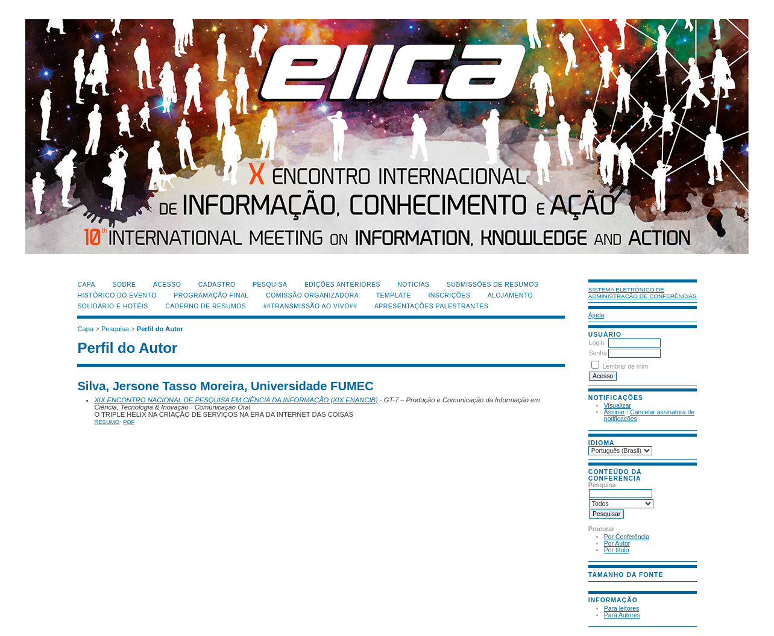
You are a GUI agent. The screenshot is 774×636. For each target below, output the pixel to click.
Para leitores (621, 608)
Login (596, 343)
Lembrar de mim (626, 366)
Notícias (413, 284)
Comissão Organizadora (312, 295)
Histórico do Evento (117, 295)
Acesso (167, 284)
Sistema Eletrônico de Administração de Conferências (642, 292)
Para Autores (622, 615)
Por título (616, 550)
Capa (86, 284)
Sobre (124, 284)
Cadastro (217, 284)
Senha (598, 353)
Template (393, 295)
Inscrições (449, 295)
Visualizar (617, 405)
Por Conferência (626, 537)
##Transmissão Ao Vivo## (310, 306)
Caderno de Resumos (205, 306)
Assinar (614, 412)
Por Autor (617, 543)
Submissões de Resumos (492, 284)
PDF (128, 422)
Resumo (106, 422)
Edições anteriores (342, 284)
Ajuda (596, 315)
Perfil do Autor (160, 328)
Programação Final (211, 295)
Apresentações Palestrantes (431, 306)
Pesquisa (270, 284)
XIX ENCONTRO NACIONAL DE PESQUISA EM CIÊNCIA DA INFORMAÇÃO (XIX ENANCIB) (235, 400)
